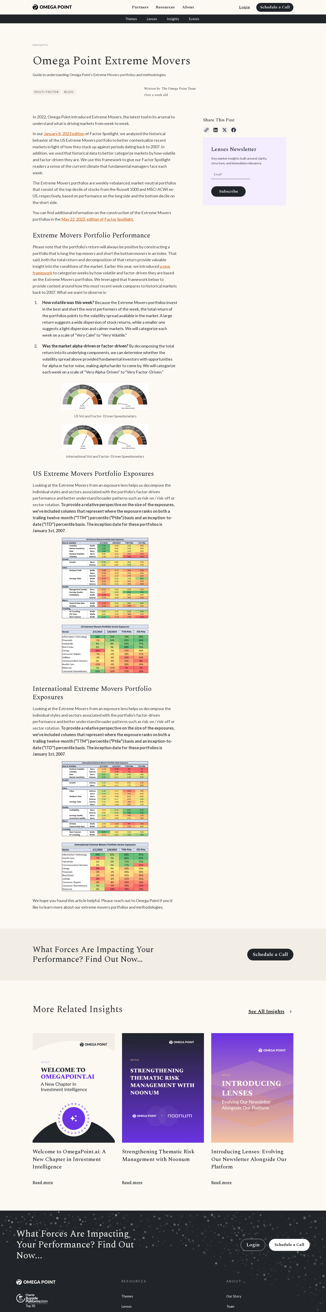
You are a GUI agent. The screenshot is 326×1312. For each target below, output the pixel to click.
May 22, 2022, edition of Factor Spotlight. (97, 219)
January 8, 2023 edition (64, 133)
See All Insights (266, 1011)
